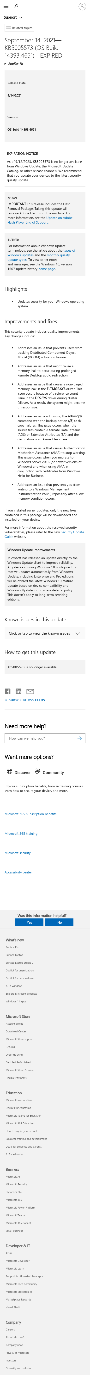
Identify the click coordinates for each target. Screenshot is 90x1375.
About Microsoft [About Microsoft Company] (15, 1337)
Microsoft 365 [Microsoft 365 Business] (14, 1200)
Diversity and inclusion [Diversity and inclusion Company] (19, 1368)
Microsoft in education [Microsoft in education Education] (19, 1100)
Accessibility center (18, 872)
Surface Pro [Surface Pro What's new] (12, 947)
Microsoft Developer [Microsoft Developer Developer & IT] (18, 1260)
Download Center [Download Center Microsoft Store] (16, 1031)
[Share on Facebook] (8, 690)
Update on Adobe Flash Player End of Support (39, 220)
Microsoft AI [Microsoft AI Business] (13, 1176)
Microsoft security (18, 852)
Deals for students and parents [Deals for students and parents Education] (24, 1146)
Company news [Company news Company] (14, 1345)
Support (11, 17)
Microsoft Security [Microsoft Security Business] (16, 1184)
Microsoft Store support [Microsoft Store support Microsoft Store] (19, 1039)
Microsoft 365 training (21, 833)
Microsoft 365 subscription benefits (30, 813)
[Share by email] (28, 690)
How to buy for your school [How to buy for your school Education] (21, 1131)
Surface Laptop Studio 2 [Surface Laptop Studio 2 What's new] (19, 962)
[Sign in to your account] (82, 6)
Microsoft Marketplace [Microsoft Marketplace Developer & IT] (19, 1291)
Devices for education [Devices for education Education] (18, 1108)
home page (46, 268)
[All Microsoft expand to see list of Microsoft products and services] (6, 6)
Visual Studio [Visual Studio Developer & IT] (13, 1307)
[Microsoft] (45, 4)
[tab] (20, 772)
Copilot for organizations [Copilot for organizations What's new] (20, 970)
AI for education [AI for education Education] (15, 1154)
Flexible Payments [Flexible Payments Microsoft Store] (16, 1078)
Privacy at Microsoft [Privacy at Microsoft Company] (17, 1352)
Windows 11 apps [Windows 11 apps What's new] (16, 1001)
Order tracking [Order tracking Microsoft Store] (14, 1054)
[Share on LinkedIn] (16, 690)
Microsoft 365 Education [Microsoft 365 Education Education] (20, 1123)
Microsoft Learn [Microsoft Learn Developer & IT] (15, 1268)
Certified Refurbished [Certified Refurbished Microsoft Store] (18, 1062)
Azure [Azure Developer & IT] (9, 1253)
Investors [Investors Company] (11, 1360)
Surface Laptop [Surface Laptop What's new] (14, 955)
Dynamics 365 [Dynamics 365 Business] (14, 1192)
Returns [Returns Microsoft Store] (10, 1047)
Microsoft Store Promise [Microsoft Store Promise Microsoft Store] (20, 1070)
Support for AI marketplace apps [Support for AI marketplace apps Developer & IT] (24, 1276)
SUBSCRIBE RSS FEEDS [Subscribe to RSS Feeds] (27, 700)
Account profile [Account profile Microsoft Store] (14, 1023)
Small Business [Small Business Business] (14, 1230)
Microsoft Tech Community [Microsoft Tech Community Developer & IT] (21, 1284)
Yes (29, 922)
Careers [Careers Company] (10, 1329)
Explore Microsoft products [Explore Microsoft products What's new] (21, 993)
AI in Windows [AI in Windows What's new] (14, 986)
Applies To (15, 63)
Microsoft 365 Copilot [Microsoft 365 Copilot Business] (18, 1223)
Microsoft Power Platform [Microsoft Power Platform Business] (20, 1207)
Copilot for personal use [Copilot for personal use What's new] (20, 978)
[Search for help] (17, 6)
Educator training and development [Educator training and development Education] (26, 1139)
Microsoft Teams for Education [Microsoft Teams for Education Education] (23, 1115)
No (59, 922)
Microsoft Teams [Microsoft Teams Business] (15, 1215)
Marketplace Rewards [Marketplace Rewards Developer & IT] (18, 1299)
